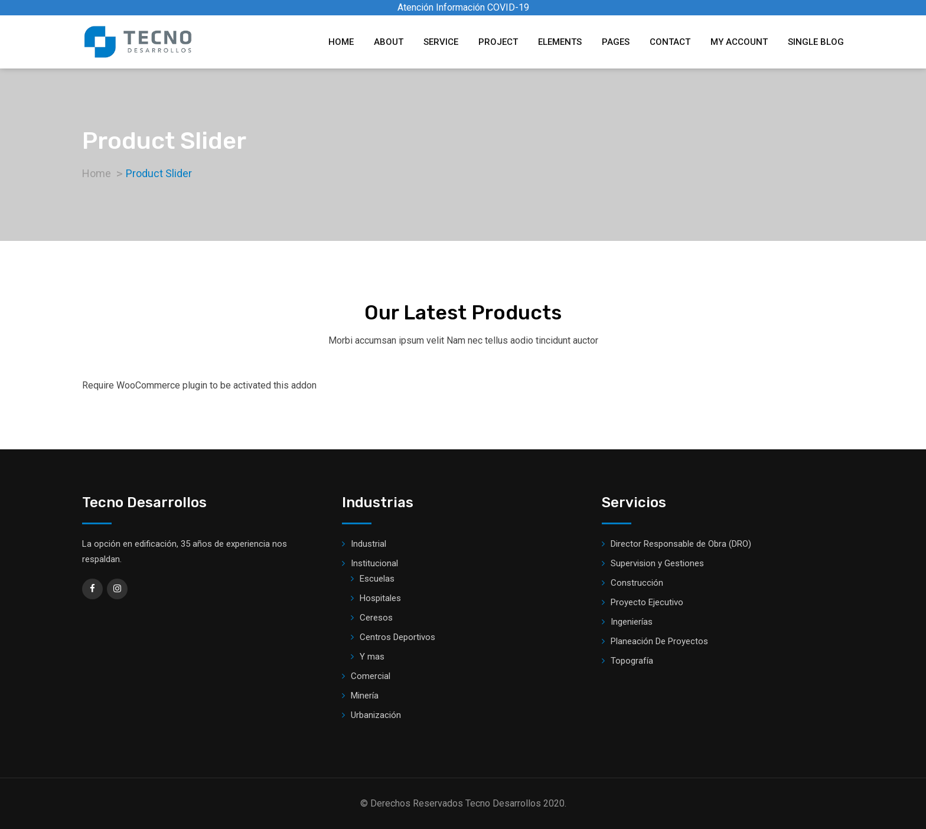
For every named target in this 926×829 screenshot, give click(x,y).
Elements (560, 42)
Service (440, 42)
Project (498, 42)
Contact (670, 42)
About (388, 42)
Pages (616, 42)
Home (341, 42)
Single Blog (816, 42)
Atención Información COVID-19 (463, 7)
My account (739, 42)
